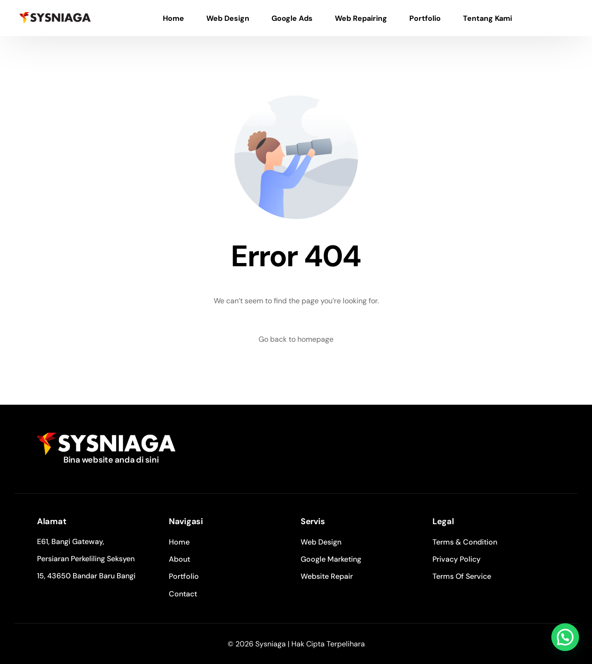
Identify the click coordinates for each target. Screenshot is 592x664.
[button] (565, 637)
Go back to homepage (296, 339)
